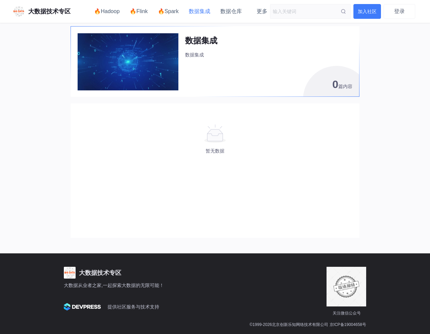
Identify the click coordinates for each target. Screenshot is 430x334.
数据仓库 (231, 11)
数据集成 (199, 11)
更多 (262, 11)
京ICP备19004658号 (348, 324)
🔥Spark (168, 11)
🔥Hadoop (107, 11)
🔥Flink (139, 11)
